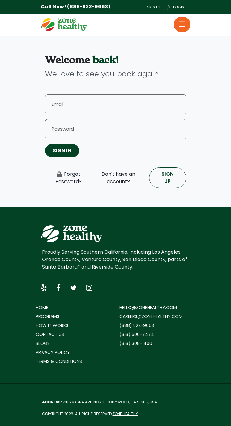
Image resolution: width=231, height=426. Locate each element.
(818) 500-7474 (136, 334)
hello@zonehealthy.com (148, 307)
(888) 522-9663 (136, 325)
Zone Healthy (125, 413)
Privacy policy (53, 352)
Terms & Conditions (59, 361)
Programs (47, 316)
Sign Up (154, 7)
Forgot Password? (68, 177)
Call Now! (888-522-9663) (75, 6)
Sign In (62, 150)
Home (42, 307)
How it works (52, 325)
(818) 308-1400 (135, 343)
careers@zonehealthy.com (150, 316)
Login (175, 7)
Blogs (43, 343)
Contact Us (50, 334)
